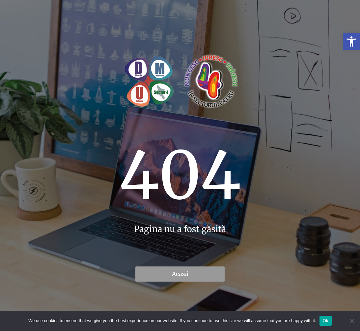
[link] (351, 41)
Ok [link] (325, 320)
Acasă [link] (180, 274)
